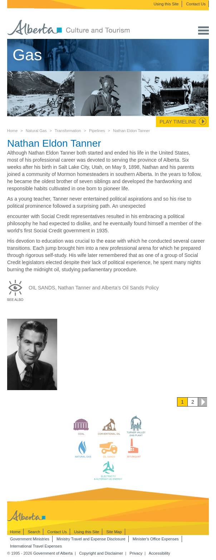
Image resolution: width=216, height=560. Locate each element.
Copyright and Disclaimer (101, 553)
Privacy (135, 553)
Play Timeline (177, 122)
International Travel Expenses (36, 546)
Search (34, 532)
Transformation (68, 130)
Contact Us (196, 4)
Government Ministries (29, 539)
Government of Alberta (53, 553)
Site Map (114, 532)
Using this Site (165, 4)
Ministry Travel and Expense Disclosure (91, 539)
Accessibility (159, 553)
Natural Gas (36, 130)
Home (12, 130)
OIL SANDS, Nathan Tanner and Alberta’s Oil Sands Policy (94, 288)
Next (202, 402)
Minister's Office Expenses (156, 539)
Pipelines (97, 130)
